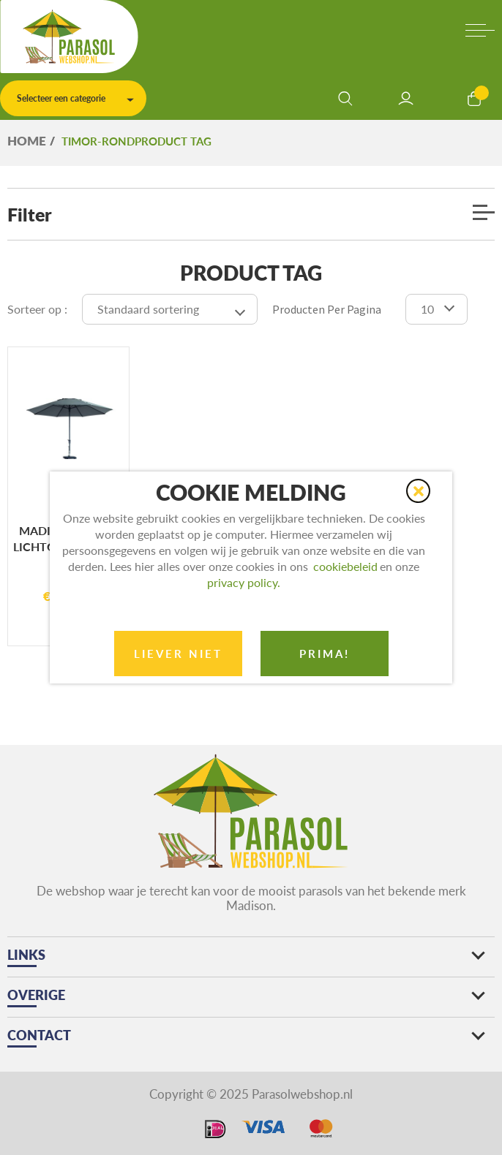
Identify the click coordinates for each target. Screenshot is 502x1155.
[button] (418, 491)
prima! (324, 653)
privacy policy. (243, 582)
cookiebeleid (345, 566)
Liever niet (178, 653)
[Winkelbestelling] (170, 309)
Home (26, 140)
